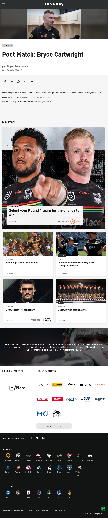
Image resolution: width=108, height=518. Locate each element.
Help (37, 511)
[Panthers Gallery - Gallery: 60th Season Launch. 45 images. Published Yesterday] (81, 301)
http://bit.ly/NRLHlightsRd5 (39, 97)
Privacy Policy (19, 511)
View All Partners (54, 426)
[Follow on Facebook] (31, 438)
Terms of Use (7, 511)
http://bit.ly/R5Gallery (42, 102)
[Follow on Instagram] (43, 438)
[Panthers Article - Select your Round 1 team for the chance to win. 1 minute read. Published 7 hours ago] (53, 178)
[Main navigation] (3, 4)
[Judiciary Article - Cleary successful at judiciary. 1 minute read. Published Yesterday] (28, 301)
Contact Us (45, 511)
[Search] (104, 4)
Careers (30, 511)
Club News (7, 45)
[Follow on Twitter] (37, 438)
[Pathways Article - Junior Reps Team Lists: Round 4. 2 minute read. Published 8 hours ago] (28, 254)
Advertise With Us (58, 511)
